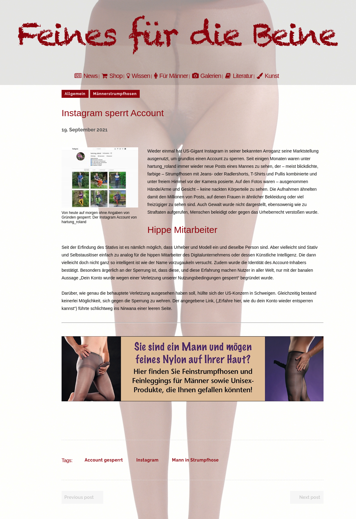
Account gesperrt (104, 460)
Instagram (147, 460)
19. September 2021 (85, 130)
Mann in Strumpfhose (195, 460)
